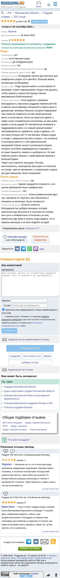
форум (47, 356)
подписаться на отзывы (17, 369)
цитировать (7, 269)
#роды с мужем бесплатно (37, 422)
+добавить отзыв (39, 22)
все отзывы (32, 356)
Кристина (8, 506)
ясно (26, 576)
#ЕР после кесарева (12, 422)
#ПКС (5, 426)
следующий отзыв (30, 348)
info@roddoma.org (42, 558)
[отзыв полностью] (50, 489)
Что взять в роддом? (16, 439)
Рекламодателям (25, 558)
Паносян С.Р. (33, 228)
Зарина (7, 464)
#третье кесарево (38, 429)
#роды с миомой (19, 426)
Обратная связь (8, 558)
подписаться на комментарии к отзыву (25, 339)
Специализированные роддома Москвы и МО (28, 403)
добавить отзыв (30, 362)
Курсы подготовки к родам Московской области (29, 391)
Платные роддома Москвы (18, 407)
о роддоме (14, 356)
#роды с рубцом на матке (14, 429)
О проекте (51, 555)
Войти (38, 6)
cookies (35, 573)
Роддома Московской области (20, 386)
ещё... (42, 249)
